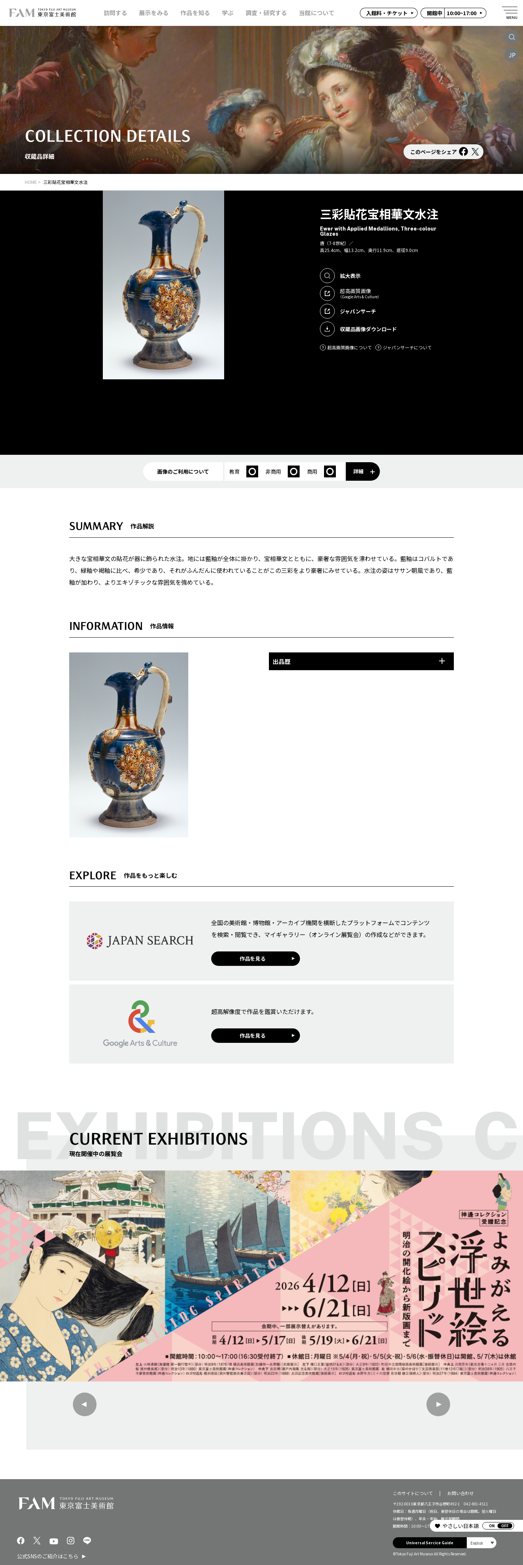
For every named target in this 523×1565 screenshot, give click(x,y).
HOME (31, 182)
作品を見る (253, 958)
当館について (316, 12)
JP (512, 54)
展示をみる (154, 12)
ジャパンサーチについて (403, 347)
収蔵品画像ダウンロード (358, 329)
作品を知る (195, 12)
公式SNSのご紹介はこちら (47, 1556)
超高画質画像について (346, 347)
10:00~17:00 (451, 13)
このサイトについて (413, 1493)
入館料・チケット (387, 13)
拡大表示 (340, 275)
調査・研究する (266, 12)
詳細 (364, 471)
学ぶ (228, 12)
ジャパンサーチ (348, 311)
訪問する (115, 12)
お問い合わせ (460, 1493)
